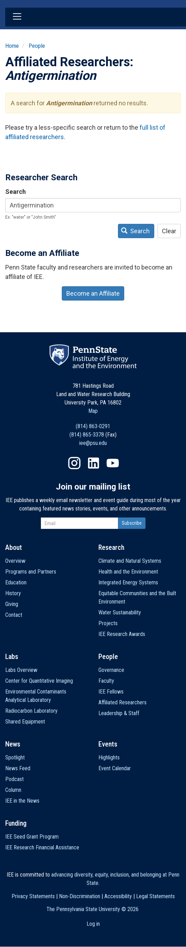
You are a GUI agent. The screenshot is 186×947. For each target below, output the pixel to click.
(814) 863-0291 (93, 426)
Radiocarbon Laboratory (31, 710)
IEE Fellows (111, 691)
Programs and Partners (30, 571)
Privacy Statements (33, 896)
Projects (108, 623)
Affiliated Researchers (122, 702)
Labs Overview (21, 670)
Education (16, 582)
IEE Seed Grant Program (32, 836)
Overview (15, 561)
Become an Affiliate (93, 293)
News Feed (17, 768)
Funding (16, 823)
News (12, 744)
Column (13, 790)
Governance (111, 670)
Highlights (109, 757)
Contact (13, 615)
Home (12, 45)
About (13, 547)
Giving (11, 604)
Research (111, 547)
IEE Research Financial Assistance (42, 847)
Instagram (74, 463)
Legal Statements (155, 896)
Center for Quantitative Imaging (39, 680)
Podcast (14, 779)
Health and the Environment (128, 571)
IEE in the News (22, 800)
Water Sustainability (119, 612)
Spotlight (15, 757)
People (37, 45)
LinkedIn (93, 463)
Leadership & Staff (118, 713)
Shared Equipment (25, 721)
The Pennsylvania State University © (92, 909)
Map (93, 411)
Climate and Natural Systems (129, 561)
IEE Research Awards (121, 634)
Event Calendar (114, 768)
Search (15, 191)
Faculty (106, 680)
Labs (11, 656)
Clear (169, 231)
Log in (93, 924)
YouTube (112, 463)
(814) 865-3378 (86, 434)
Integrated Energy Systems (128, 582)
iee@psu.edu (93, 443)
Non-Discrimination (79, 896)
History (13, 593)
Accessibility (118, 896)
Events (107, 744)
